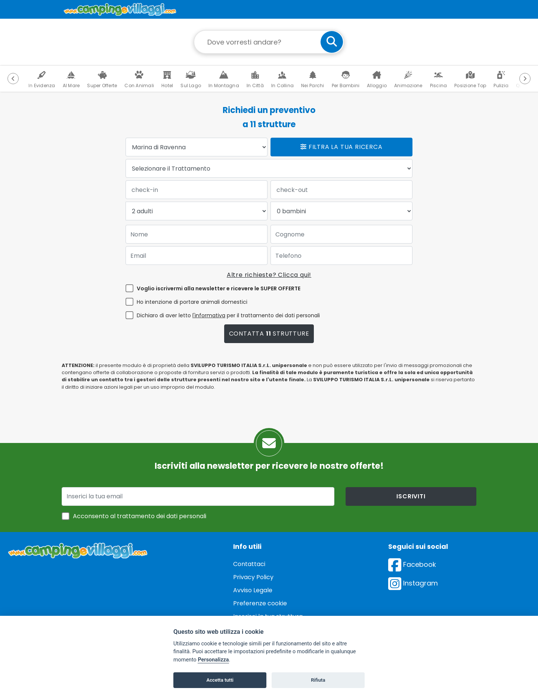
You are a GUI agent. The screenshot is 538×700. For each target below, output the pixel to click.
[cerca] (331, 42)
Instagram (413, 583)
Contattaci (249, 564)
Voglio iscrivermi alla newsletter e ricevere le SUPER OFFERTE (218, 288)
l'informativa (208, 315)
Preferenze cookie (260, 603)
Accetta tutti (220, 680)
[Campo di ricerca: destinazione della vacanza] (269, 42)
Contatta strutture (269, 333)
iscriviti (410, 496)
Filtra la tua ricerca (341, 147)
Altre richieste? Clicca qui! (269, 274)
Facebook (412, 564)
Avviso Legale (252, 590)
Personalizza (213, 660)
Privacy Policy (253, 577)
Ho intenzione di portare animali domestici (192, 302)
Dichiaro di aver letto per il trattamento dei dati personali (228, 315)
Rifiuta (318, 680)
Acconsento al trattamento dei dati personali (139, 516)
